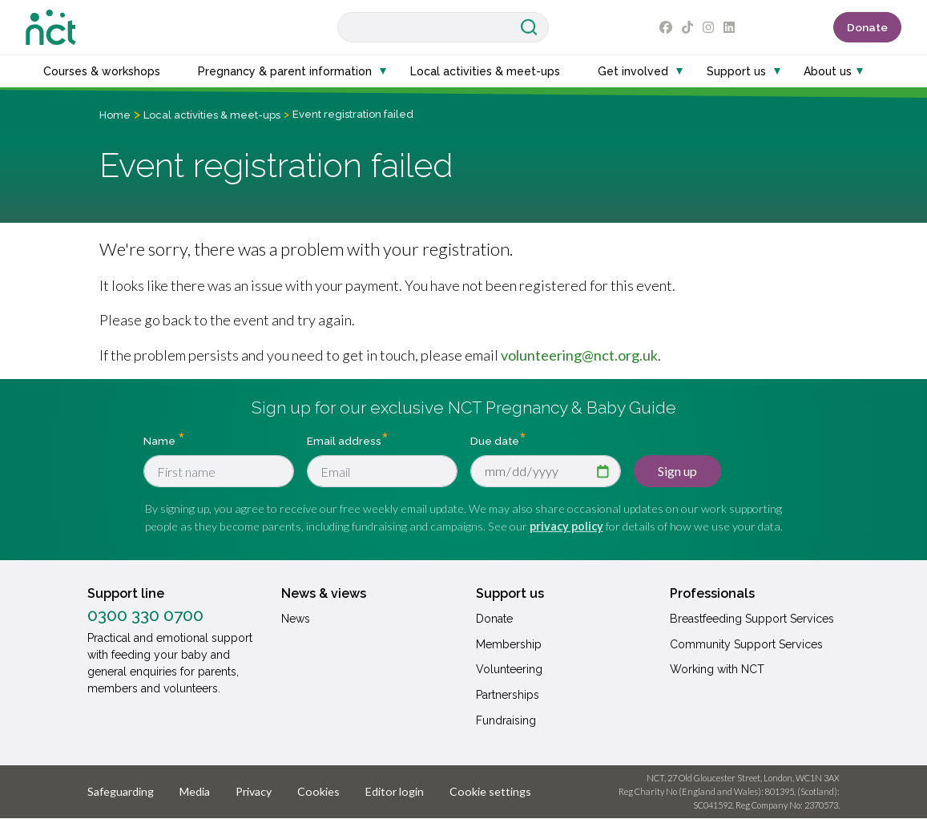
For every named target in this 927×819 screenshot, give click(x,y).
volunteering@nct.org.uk (579, 355)
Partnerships (507, 694)
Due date (494, 440)
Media (194, 791)
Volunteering (509, 669)
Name (160, 440)
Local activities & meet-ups (211, 115)
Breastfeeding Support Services (752, 618)
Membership (509, 644)
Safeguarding (120, 791)
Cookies (318, 791)
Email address (344, 440)
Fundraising (506, 720)
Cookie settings (490, 791)
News (295, 618)
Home (115, 115)
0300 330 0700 (145, 615)
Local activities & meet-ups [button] (485, 71)
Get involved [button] (633, 71)
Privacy (254, 791)
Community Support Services (746, 644)
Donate (867, 27)
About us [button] (828, 71)
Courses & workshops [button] (101, 71)
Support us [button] (736, 71)
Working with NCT (717, 669)
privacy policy (566, 526)
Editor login (394, 791)
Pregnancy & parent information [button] (285, 71)
